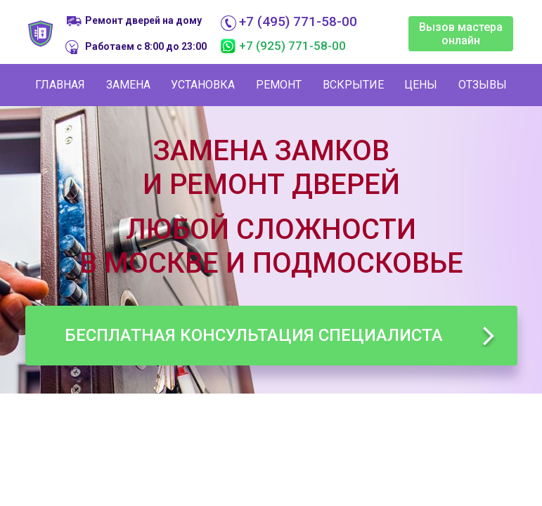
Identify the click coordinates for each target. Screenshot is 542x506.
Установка (203, 84)
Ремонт (279, 84)
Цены (420, 84)
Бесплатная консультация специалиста (254, 335)
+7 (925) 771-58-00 (292, 46)
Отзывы (482, 84)
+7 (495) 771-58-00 (298, 22)
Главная (60, 84)
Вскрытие (353, 84)
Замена (128, 84)
